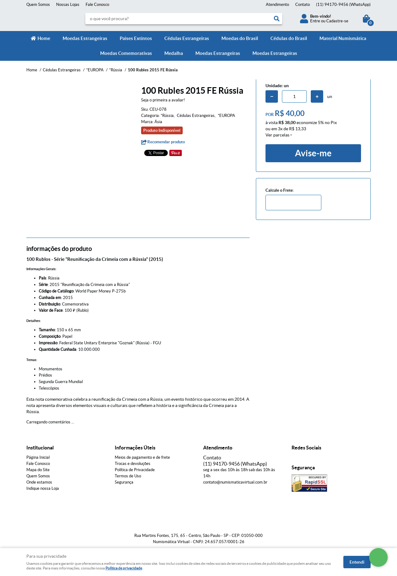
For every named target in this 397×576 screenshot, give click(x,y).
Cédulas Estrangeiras (186, 38)
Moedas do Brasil (239, 38)
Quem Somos (38, 4)
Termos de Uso (128, 476)
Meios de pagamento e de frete (142, 457)
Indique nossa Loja (42, 488)
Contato (302, 4)
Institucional (40, 447)
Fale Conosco (97, 4)
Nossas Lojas (67, 4)
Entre (315, 21)
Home (44, 38)
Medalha (173, 53)
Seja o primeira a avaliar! (163, 100)
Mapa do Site (38, 469)
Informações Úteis (135, 447)
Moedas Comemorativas (126, 53)
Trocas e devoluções (132, 463)
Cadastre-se (337, 21)
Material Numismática (342, 38)
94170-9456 (343, 4)
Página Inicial (38, 457)
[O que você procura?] (276, 18)
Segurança (124, 482)
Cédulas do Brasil (288, 38)
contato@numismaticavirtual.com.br (235, 482)
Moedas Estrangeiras (85, 38)
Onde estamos (39, 482)
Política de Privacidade (135, 469)
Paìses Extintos (136, 38)
